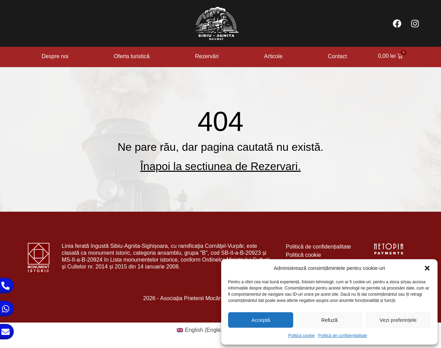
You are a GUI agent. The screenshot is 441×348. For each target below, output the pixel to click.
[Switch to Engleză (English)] (202, 330)
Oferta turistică (132, 56)
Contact (337, 56)
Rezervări (206, 56)
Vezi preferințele (398, 320)
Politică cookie (301, 335)
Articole (273, 56)
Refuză (329, 320)
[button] (427, 268)
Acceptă (261, 320)
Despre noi (55, 56)
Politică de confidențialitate (342, 335)
